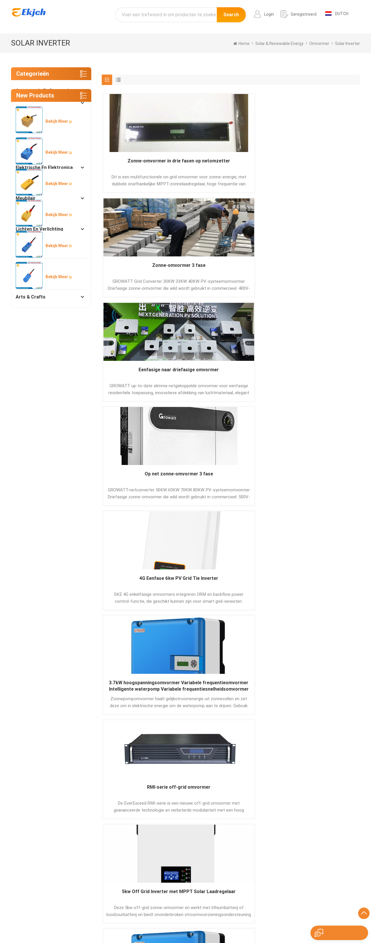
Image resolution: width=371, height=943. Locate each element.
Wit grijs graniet (224, 898)
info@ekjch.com (316, 888)
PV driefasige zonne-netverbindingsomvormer (198, 587)
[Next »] (269, 639)
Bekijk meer (54, 346)
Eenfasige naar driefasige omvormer (263, 165)
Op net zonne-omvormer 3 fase (329, 165)
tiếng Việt (307, 924)
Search (231, 16)
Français (142, 924)
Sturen (79, 808)
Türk (265, 924)
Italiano (160, 924)
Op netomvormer (198, 478)
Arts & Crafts (31, 297)
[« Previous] (110, 639)
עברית (349, 924)
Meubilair (26, 198)
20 (256, 640)
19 (243, 640)
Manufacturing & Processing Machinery (47, 127)
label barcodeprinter (228, 882)
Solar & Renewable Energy (44, 183)
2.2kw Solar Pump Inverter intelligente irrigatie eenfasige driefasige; (328, 376)
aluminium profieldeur (230, 874)
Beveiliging (27, 213)
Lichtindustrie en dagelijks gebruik (45, 248)
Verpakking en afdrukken (43, 266)
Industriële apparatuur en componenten (43, 149)
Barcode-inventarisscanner (235, 890)
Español (79, 924)
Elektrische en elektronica (44, 167)
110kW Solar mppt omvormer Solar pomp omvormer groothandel (263, 376)
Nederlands (283, 924)
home (241, 43)
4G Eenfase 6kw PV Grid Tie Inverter (133, 270)
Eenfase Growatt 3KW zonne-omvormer (263, 587)
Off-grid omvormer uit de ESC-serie (198, 376)
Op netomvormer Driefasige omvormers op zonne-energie (133, 481)
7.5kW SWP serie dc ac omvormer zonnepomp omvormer (133, 587)
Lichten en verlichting (39, 229)
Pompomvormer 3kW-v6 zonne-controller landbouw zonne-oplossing (133, 376)
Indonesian (330, 924)
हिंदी (174, 924)
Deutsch (122, 924)
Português (101, 924)
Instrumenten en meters (42, 281)
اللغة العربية (226, 924)
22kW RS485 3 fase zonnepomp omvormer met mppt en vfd (263, 481)
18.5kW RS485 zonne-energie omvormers (328, 481)
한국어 (206, 924)
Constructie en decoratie (43, 90)
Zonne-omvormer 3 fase (198, 165)
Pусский (188, 924)
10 (219, 640)
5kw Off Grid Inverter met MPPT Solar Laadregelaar (329, 270)
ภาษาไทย (248, 924)
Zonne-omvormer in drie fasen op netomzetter (133, 165)
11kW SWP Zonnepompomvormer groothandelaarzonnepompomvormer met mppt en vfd (328, 587)
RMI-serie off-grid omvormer (263, 270)
